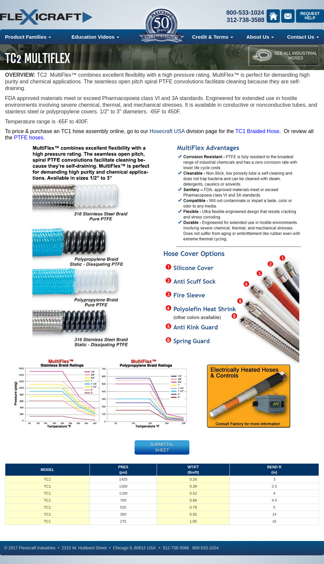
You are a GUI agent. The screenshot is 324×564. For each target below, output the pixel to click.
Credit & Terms (212, 37)
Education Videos (95, 37)
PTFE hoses (28, 137)
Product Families (28, 37)
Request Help (310, 15)
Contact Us (303, 37)
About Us (260, 37)
